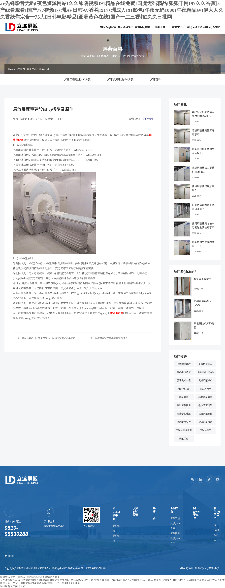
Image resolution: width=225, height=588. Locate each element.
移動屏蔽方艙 (205, 397)
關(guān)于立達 (194, 34)
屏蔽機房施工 (205, 364)
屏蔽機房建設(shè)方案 (120, 79)
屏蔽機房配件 (184, 422)
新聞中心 (177, 27)
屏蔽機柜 (116, 538)
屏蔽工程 (160, 27)
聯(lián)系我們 (211, 27)
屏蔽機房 (116, 528)
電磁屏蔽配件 (205, 413)
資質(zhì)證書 (143, 27)
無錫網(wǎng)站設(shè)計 (207, 568)
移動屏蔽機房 (184, 405)
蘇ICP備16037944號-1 (96, 568)
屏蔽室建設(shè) (205, 372)
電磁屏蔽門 (205, 389)
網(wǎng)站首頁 (108, 34)
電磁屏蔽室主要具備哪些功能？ (111, 338)
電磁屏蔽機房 (205, 422)
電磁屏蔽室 (205, 430)
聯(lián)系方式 (216, 532)
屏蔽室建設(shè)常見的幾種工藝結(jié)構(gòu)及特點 (48, 338)
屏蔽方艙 (183, 397)
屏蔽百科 (44, 69)
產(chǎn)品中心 (125, 34)
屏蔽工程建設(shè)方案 (77, 79)
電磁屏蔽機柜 (205, 380)
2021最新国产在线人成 (12, 586)
